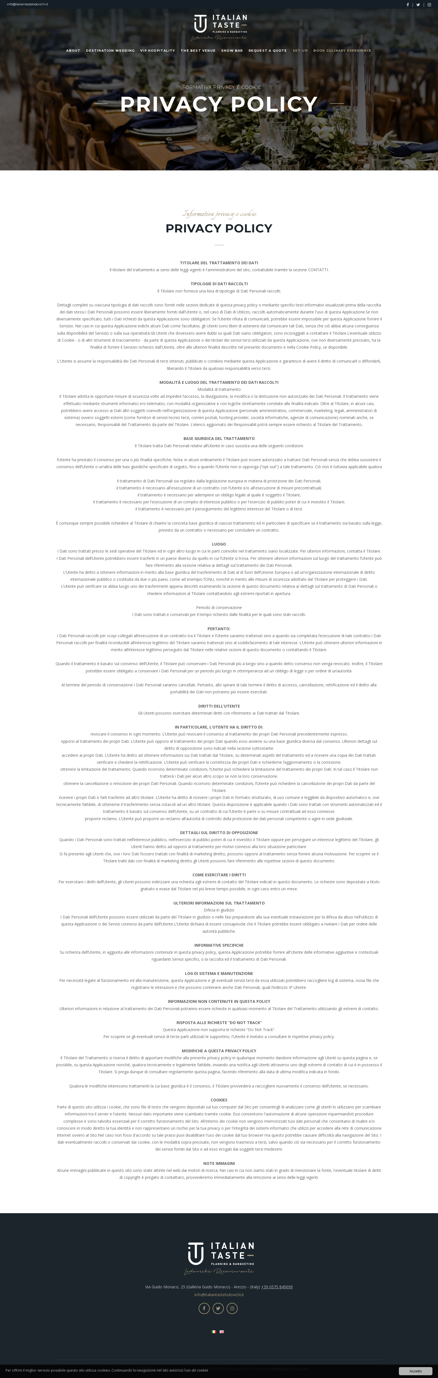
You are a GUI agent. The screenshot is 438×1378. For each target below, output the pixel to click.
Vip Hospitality (157, 51)
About (73, 51)
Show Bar (232, 51)
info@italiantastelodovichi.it (27, 4)
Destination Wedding (110, 51)
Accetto (416, 1371)
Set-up (300, 51)
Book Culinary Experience (342, 51)
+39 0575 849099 (277, 1286)
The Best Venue (198, 51)
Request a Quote (268, 51)
